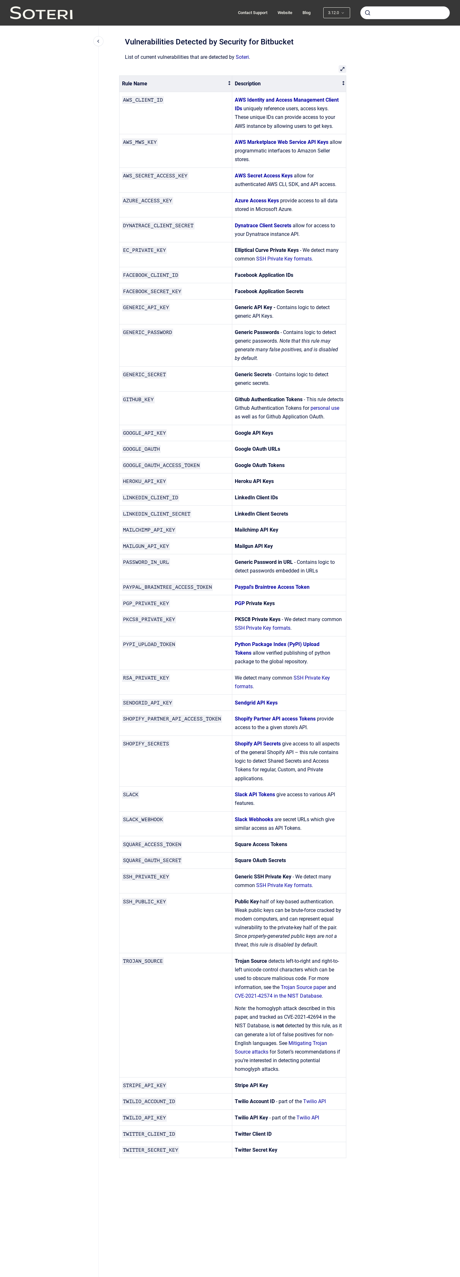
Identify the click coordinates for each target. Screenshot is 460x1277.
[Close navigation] (98, 41)
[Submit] (368, 13)
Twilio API (314, 1101)
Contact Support (252, 12)
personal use (324, 408)
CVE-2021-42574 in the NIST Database (278, 996)
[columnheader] (175, 84)
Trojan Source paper (303, 987)
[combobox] (405, 13)
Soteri (242, 57)
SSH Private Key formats (284, 259)
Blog (306, 12)
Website (285, 12)
